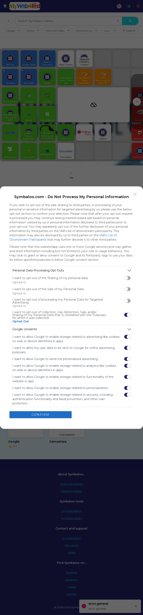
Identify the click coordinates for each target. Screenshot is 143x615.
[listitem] (71, 270)
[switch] (127, 278)
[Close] (135, 194)
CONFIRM (40, 415)
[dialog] (71, 307)
